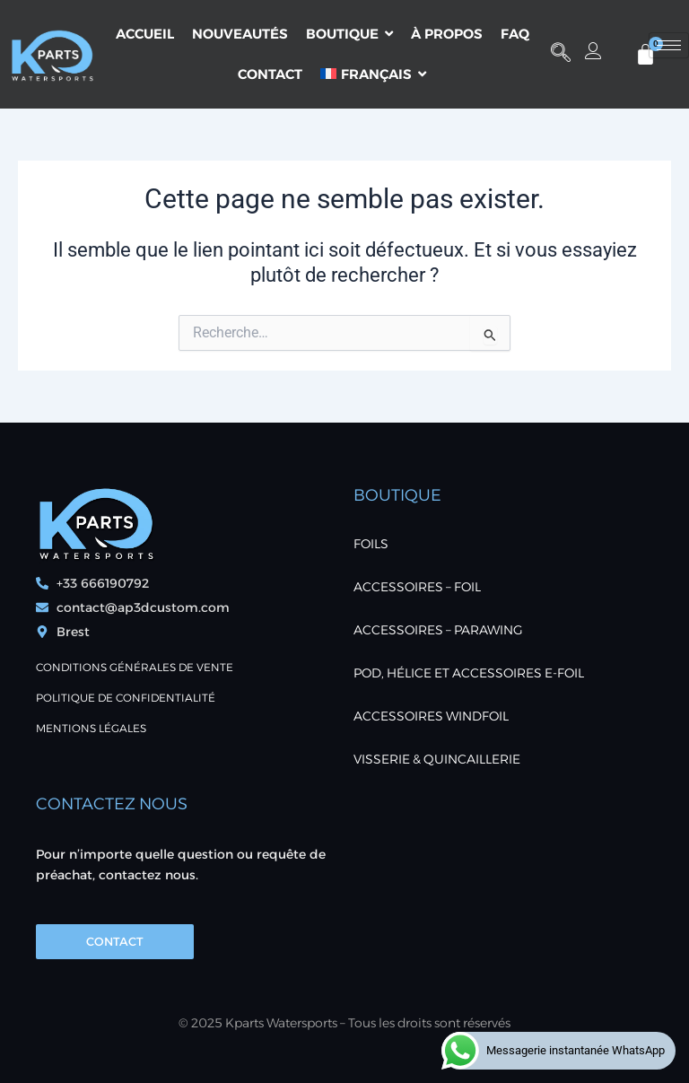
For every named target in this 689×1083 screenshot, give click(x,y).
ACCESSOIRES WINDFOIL (431, 716)
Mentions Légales (91, 728)
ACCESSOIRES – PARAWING (438, 630)
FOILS (370, 544)
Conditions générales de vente (134, 667)
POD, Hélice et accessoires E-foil (468, 673)
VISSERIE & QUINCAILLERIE (436, 759)
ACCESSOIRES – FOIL (417, 587)
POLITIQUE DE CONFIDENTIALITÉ (125, 697)
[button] (561, 54)
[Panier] (645, 54)
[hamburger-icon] (669, 45)
